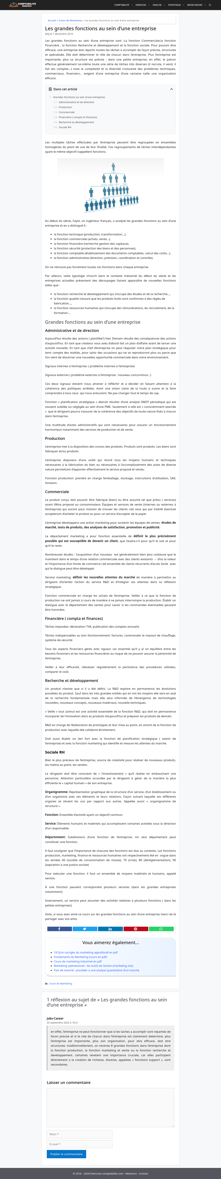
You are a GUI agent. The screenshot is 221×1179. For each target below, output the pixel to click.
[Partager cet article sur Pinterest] (136, 929)
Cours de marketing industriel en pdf (78, 961)
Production (65, 107)
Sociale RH (65, 127)
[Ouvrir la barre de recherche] (210, 5)
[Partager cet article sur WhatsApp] (161, 929)
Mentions (131, 1173)
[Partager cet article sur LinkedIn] (110, 929)
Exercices (143, 5)
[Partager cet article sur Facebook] (59, 929)
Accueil (52, 20)
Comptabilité (124, 5)
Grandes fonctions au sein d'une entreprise (79, 97)
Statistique (177, 5)
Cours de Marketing (70, 20)
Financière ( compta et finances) (78, 117)
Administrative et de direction (76, 102)
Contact (143, 1173)
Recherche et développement (76, 122)
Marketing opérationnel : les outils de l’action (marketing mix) (93, 966)
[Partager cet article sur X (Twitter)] (85, 929)
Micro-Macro (197, 5)
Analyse (160, 5)
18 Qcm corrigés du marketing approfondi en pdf (86, 952)
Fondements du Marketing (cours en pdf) (80, 957)
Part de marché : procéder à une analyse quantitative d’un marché (96, 970)
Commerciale (67, 112)
